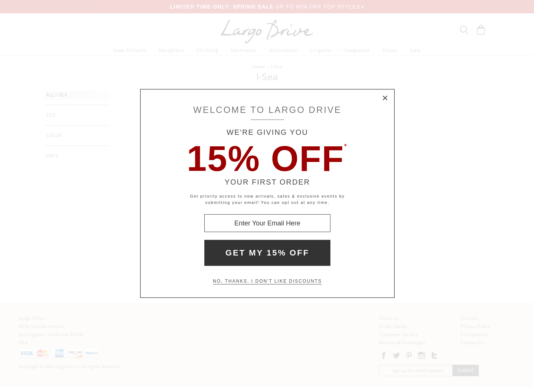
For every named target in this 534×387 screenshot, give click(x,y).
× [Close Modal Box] (385, 98)
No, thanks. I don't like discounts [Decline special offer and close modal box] (267, 281)
